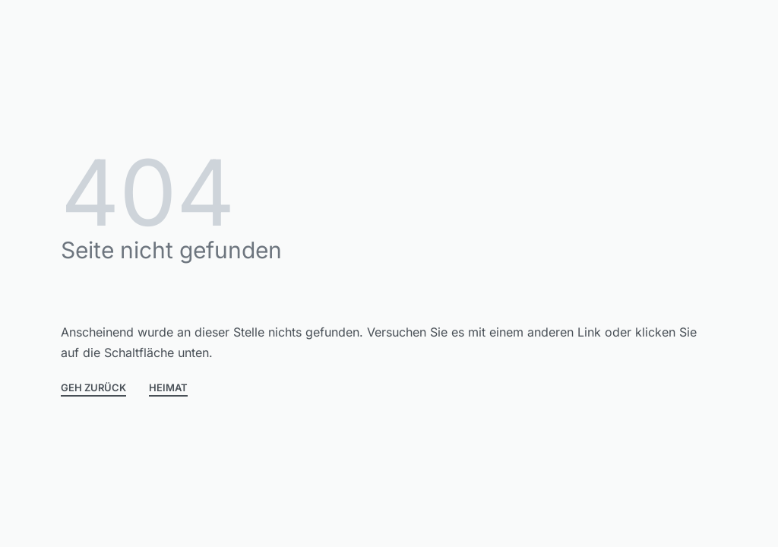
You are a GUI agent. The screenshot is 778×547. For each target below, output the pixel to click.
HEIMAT (168, 388)
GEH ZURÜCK (93, 388)
